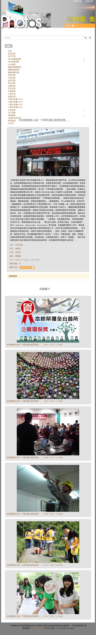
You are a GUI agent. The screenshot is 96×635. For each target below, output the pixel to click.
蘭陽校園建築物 (14, 67)
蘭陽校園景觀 (13, 70)
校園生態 (12, 97)
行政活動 (12, 78)
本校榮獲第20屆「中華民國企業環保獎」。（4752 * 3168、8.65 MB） (35, 565)
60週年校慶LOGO (15, 99)
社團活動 (12, 86)
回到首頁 (77, 1)
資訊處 (42, 628)
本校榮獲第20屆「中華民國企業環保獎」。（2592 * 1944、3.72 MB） (35, 401)
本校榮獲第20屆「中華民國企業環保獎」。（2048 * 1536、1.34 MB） (35, 514)
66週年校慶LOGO (15, 102)
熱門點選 (12, 54)
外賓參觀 (12, 91)
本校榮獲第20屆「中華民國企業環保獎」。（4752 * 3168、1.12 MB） (35, 616)
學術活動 (12, 75)
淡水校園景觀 (13, 62)
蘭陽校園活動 (13, 72)
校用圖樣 (12, 115)
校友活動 (12, 80)
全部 (10, 51)
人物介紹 (12, 94)
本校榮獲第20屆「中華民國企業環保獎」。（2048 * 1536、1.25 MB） (35, 458)
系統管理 (89, 1)
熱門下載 (12, 56)
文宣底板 (12, 110)
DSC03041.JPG (27, 267)
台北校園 (12, 64)
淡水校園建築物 (14, 59)
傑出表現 (12, 83)
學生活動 (12, 88)
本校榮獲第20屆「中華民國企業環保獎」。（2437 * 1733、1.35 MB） (35, 345)
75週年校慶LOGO (15, 107)
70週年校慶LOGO (15, 105)
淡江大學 (35, 628)
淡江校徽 (12, 113)
